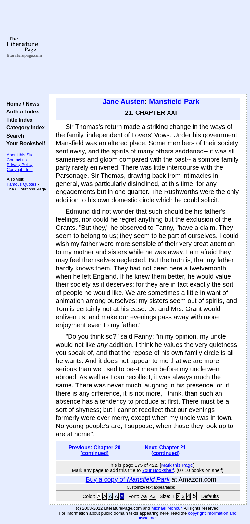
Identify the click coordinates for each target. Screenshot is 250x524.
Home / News (22, 104)
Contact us (17, 159)
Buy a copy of (128, 479)
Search (14, 135)
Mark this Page (177, 465)
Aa (144, 496)
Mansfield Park (174, 102)
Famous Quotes (21, 184)
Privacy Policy (20, 164)
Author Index (21, 111)
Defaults (210, 496)
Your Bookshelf (24, 143)
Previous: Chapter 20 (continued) (94, 450)
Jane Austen (124, 102)
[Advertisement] (147, 47)
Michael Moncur (166, 508)
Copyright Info (20, 169)
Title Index (18, 120)
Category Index (24, 127)
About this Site (20, 154)
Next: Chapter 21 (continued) (165, 450)
